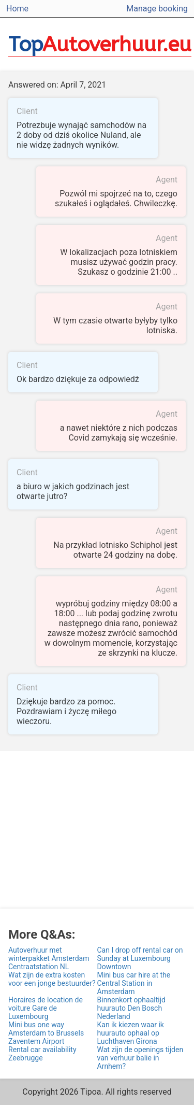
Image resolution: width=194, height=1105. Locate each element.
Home (17, 8)
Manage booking (157, 8)
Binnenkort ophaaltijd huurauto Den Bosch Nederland (131, 1008)
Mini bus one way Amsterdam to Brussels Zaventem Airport (46, 1033)
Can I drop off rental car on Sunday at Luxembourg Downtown (140, 958)
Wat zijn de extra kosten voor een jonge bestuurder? (52, 979)
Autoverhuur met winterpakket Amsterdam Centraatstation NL (48, 958)
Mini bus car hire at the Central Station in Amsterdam (134, 983)
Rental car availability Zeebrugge (42, 1053)
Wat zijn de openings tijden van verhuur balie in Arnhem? (140, 1057)
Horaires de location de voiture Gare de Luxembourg (45, 1008)
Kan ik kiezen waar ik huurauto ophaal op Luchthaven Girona (130, 1033)
